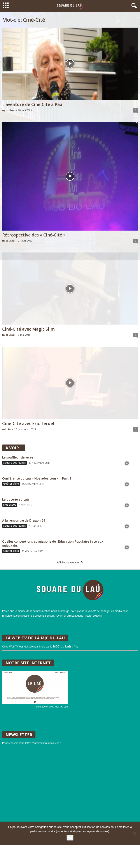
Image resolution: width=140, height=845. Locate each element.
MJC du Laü (62, 646)
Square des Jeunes (14, 462)
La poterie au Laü (15, 499)
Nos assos (9, 504)
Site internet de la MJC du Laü (51, 706)
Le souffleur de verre (17, 457)
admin (6, 429)
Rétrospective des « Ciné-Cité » (34, 235)
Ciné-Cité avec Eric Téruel (28, 423)
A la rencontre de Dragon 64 (23, 520)
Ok (70, 837)
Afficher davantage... (70, 562)
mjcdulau (8, 110)
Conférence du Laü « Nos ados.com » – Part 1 (36, 478)
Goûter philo (11, 483)
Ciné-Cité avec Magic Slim (28, 329)
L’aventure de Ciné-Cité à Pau (32, 104)
